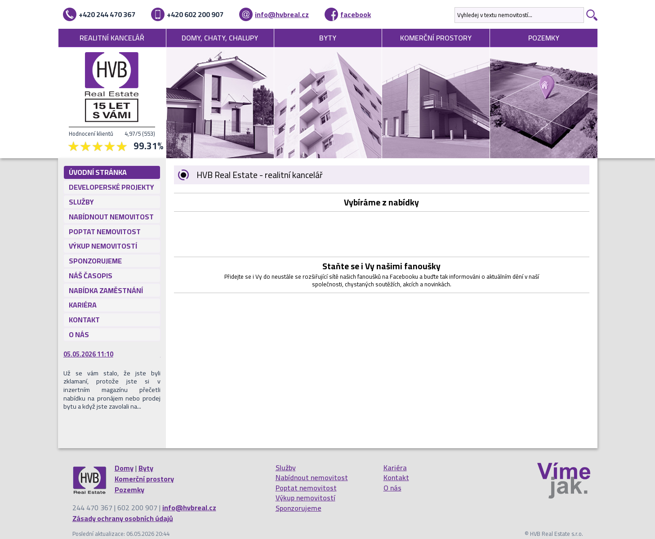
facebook (355, 14)
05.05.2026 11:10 (88, 354)
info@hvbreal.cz (282, 14)
